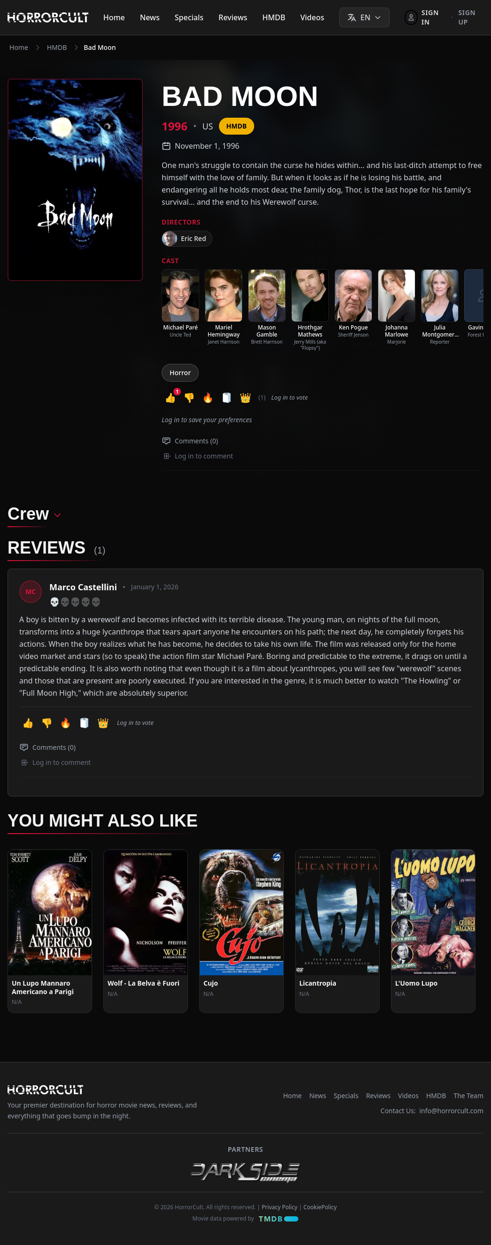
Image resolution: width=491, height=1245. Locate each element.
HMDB (273, 17)
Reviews (232, 17)
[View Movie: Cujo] (241, 931)
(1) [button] (261, 397)
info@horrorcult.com (451, 1110)
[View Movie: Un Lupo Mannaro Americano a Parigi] (50, 931)
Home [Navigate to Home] (18, 47)
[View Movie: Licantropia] (337, 931)
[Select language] (364, 17)
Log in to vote (289, 397)
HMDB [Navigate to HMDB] (57, 47)
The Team (468, 1095)
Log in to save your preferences (207, 419)
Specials (189, 17)
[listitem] (180, 303)
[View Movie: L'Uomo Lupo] (433, 931)
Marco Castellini (83, 587)
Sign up (466, 17)
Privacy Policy (279, 1207)
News (150, 17)
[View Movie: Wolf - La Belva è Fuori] (145, 931)
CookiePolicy (320, 1207)
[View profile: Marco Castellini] (30, 591)
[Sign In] (425, 17)
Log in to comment (198, 455)
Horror (180, 372)
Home (114, 17)
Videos (312, 17)
